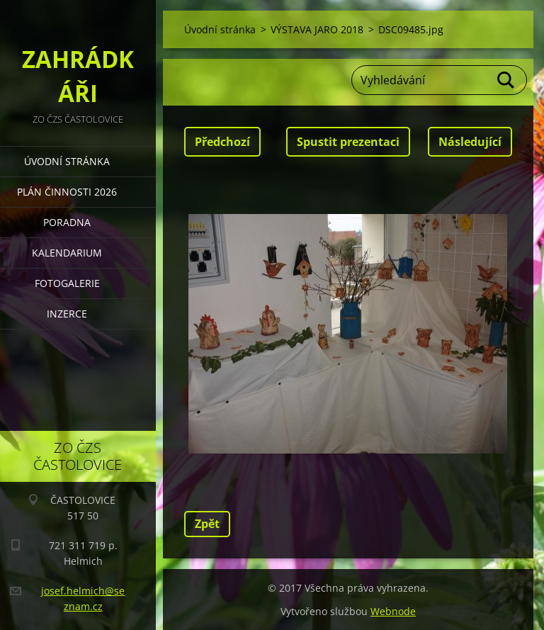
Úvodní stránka (67, 161)
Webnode (393, 611)
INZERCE (67, 313)
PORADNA (67, 222)
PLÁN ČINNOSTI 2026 (67, 191)
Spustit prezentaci (348, 142)
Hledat (506, 80)
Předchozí (222, 142)
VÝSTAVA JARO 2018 (317, 29)
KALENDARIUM (67, 252)
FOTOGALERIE (67, 283)
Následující (470, 142)
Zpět (207, 523)
